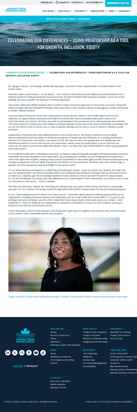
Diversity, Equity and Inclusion (65, 345)
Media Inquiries (58, 384)
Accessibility (94, 2)
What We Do (64, 11)
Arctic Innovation (119, 353)
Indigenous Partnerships (95, 341)
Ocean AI (115, 363)
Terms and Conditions (110, 402)
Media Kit (87, 356)
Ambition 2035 (97, 11)
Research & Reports (60, 356)
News (111, 11)
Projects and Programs (95, 332)
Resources (124, 11)
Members (55, 341)
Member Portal (118, 3)
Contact (78, 2)
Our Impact (80, 11)
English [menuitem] (18, 366)
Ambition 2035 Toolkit (121, 360)
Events (53, 363)
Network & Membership (95, 338)
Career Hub (89, 360)
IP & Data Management (95, 363)
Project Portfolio (91, 335)
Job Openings (90, 353)
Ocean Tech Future (120, 335)
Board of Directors (60, 335)
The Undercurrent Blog (62, 360)
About (53, 332)
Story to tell (116, 338)
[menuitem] (47, 2)
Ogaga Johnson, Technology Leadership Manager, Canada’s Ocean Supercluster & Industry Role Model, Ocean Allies (67, 296)
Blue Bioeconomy (119, 366)
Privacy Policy (91, 402)
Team (53, 338)
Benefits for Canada (120, 332)
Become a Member (60, 381)
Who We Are (48, 11)
